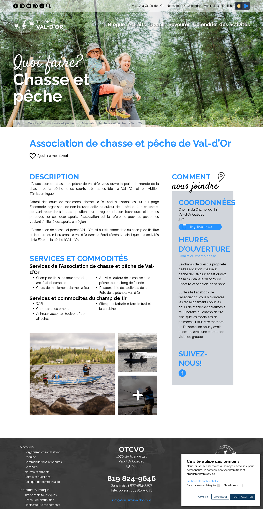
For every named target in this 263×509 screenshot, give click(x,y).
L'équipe (30, 457)
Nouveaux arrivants (37, 472)
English (227, 5)
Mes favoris (211, 5)
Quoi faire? (35, 123)
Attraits (137, 24)
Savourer (179, 24)
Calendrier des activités (221, 24)
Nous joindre (192, 5)
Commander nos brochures (43, 462)
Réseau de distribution (39, 500)
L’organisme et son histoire (42, 452)
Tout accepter (242, 496)
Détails (203, 497)
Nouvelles (173, 5)
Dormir (157, 24)
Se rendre (31, 467)
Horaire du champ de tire (197, 256)
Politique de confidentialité (203, 481)
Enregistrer (220, 496)
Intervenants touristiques (41, 495)
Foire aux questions (38, 477)
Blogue (116, 24)
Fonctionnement (201, 485)
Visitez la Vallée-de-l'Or (148, 5)
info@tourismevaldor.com (131, 500)
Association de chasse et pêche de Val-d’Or (111, 123)
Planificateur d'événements (42, 505)
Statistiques (231, 485)
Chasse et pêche (62, 123)
